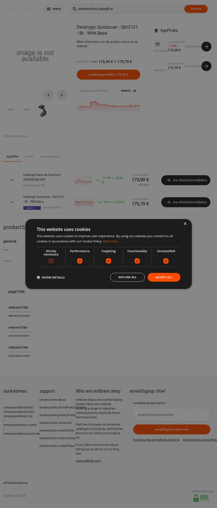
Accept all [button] (163, 277)
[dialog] (108, 254)
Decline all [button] (126, 277)
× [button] (185, 223)
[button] (51, 277)
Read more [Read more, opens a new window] (111, 241)
